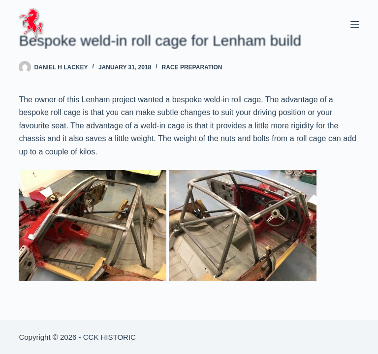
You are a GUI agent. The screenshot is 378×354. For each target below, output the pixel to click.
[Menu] (354, 24)
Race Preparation (192, 67)
